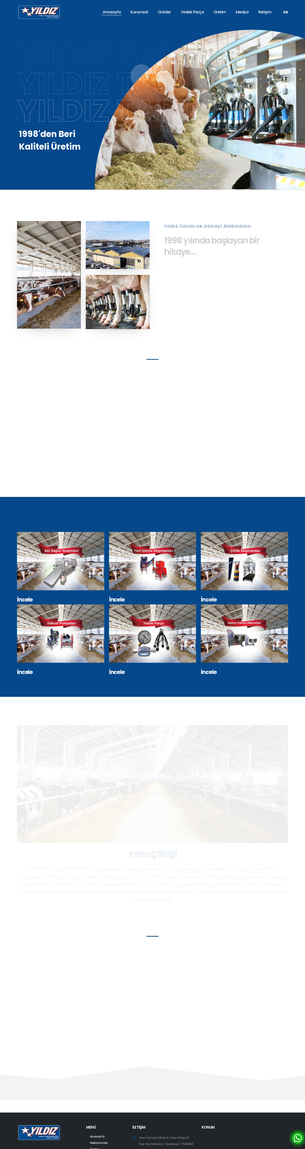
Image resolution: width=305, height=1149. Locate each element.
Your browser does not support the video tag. (152, 438)
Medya (242, 12)
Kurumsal (139, 12)
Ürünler (164, 12)
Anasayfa (112, 12)
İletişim (264, 12)
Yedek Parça (192, 12)
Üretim (220, 12)
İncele (25, 599)
